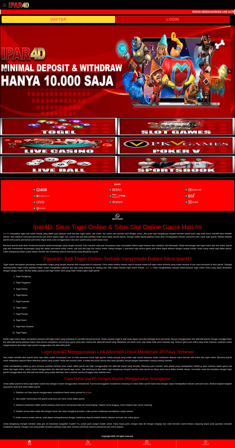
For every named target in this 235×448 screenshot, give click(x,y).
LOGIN (172, 19)
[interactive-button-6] (176, 164)
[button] (5, 71)
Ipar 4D (148, 267)
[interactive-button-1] (58, 126)
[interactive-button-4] (176, 145)
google (88, 392)
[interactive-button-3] (58, 145)
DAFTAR (58, 19)
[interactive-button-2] (176, 126)
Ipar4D (6, 233)
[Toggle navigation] (4, 5)
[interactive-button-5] (58, 164)
